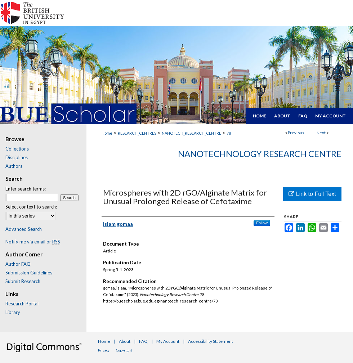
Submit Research (22, 281)
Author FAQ (18, 264)
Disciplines (16, 157)
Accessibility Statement (210, 341)
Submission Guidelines (28, 272)
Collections (17, 149)
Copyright (124, 350)
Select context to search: (31, 207)
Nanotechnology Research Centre (259, 153)
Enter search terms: (25, 189)
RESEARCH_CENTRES (137, 133)
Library (12, 312)
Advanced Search (23, 229)
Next (321, 132)
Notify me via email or (32, 242)
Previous (296, 132)
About (124, 341)
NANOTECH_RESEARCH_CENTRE (191, 133)
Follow (262, 223)
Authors (13, 166)
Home (107, 133)
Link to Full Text (312, 194)
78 (229, 133)
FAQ (143, 341)
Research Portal (22, 303)
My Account (167, 341)
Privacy (104, 350)
